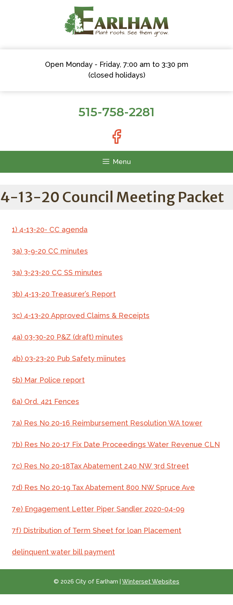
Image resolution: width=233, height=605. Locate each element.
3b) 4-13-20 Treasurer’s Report (64, 294)
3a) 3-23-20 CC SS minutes (57, 272)
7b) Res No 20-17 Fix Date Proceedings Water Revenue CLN (116, 444)
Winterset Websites (150, 581)
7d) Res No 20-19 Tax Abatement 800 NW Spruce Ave (103, 487)
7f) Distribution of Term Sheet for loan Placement (96, 530)
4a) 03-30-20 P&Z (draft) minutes (67, 337)
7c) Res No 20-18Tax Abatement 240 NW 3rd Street (100, 466)
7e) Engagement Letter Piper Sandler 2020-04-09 (98, 509)
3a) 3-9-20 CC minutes (50, 251)
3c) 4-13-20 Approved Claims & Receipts (81, 315)
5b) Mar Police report (48, 380)
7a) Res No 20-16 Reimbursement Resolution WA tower (107, 423)
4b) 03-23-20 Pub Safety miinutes (69, 358)
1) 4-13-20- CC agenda (49, 229)
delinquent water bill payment (63, 552)
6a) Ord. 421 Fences (45, 401)
